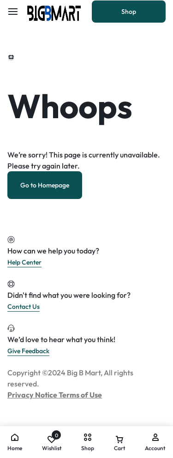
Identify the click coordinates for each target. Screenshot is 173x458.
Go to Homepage (44, 185)
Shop (128, 11)
